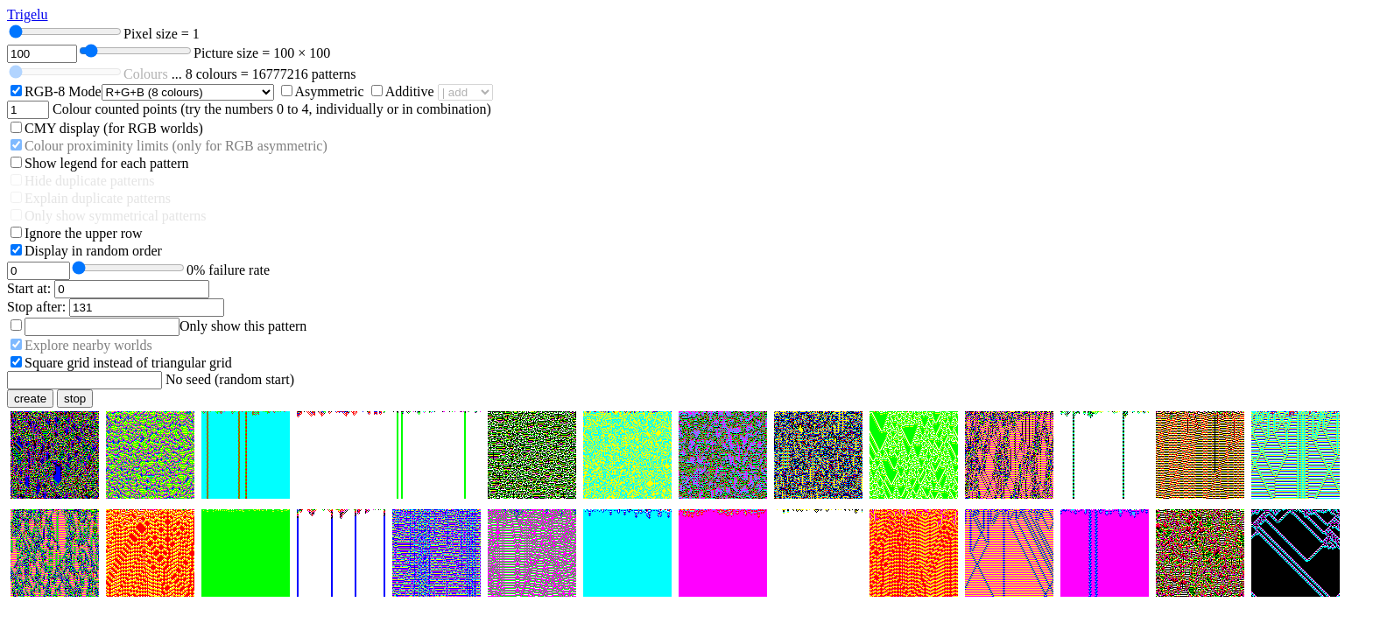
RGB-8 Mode (63, 91)
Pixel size (161, 33)
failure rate (228, 269)
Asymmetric (329, 91)
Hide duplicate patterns (89, 180)
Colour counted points (115, 109)
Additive (409, 91)
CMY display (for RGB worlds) (114, 128)
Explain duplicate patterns (98, 198)
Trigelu (27, 14)
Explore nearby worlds (88, 345)
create (30, 398)
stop (75, 398)
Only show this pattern (243, 325)
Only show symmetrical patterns (116, 215)
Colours (145, 73)
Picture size (262, 53)
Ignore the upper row (84, 233)
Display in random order (93, 250)
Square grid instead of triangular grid (128, 362)
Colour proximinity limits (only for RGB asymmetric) (176, 145)
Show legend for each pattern (106, 163)
